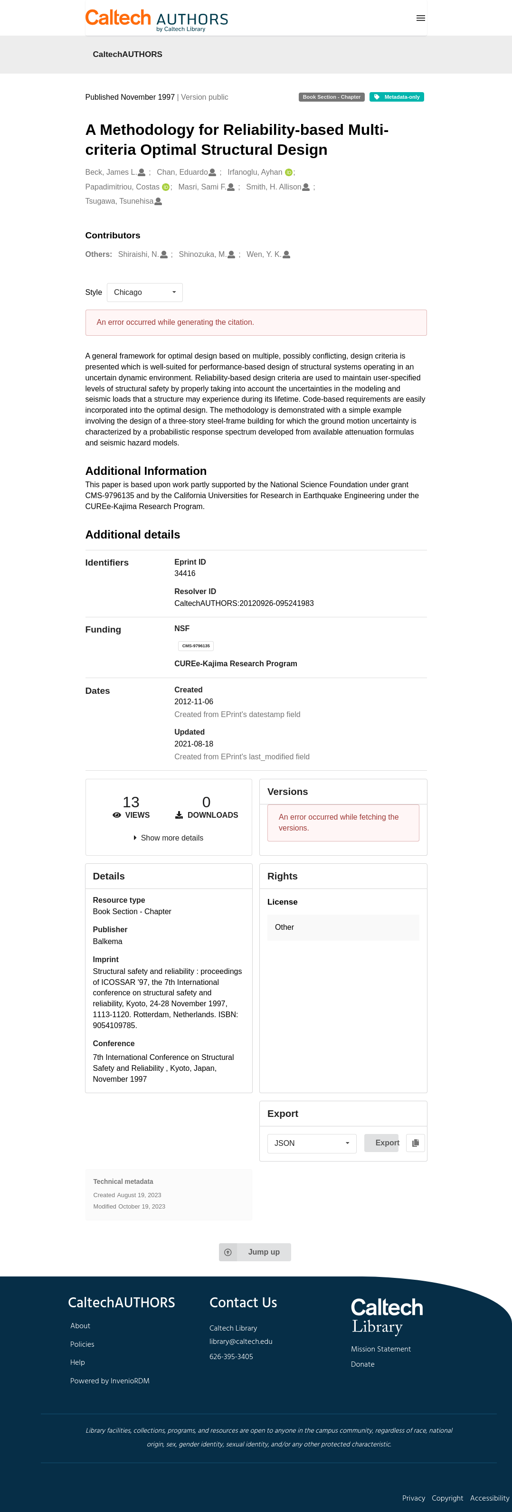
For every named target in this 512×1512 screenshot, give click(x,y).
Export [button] (387, 1143)
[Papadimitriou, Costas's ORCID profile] (165, 187)
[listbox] (145, 292)
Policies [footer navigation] (82, 1345)
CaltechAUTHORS (128, 54)
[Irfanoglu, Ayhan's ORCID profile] (288, 172)
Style (94, 292)
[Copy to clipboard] (416, 1143)
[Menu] (420, 18)
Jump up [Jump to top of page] (249, 1252)
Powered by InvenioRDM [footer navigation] (110, 1381)
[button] (343, 928)
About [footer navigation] (80, 1326)
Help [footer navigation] (77, 1363)
